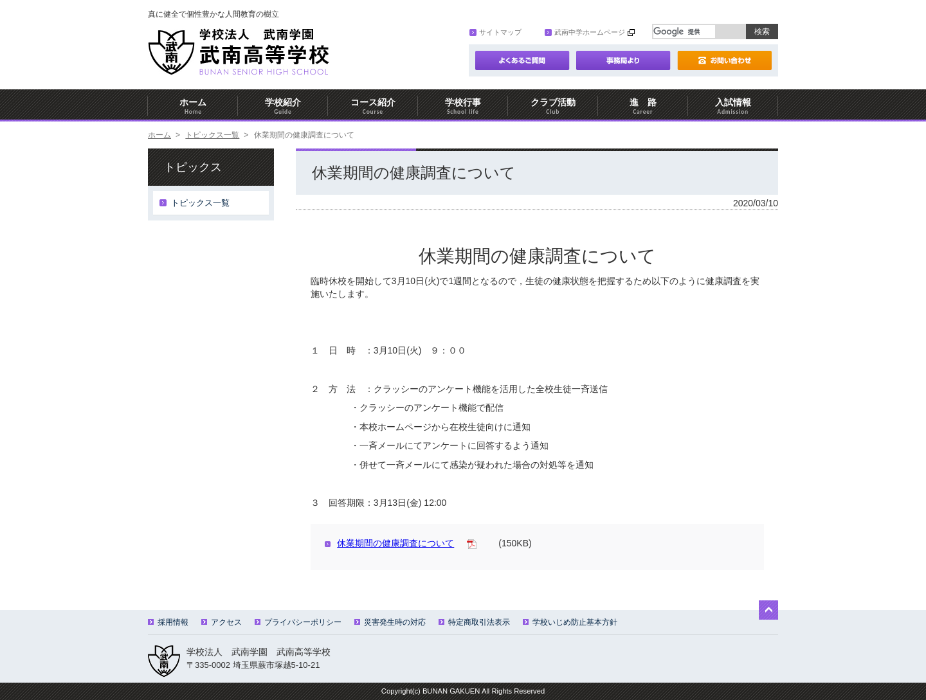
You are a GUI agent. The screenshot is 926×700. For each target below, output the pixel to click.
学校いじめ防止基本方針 (570, 622)
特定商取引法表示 (474, 622)
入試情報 (733, 106)
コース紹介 (373, 106)
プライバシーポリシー (298, 622)
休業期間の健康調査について (389, 543)
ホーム (193, 106)
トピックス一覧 (212, 134)
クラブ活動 (553, 106)
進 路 (643, 106)
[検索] (684, 31)
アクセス (221, 622)
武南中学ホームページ (585, 32)
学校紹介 (283, 106)
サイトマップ (495, 32)
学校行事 (463, 106)
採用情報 (168, 622)
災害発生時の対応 (390, 622)
